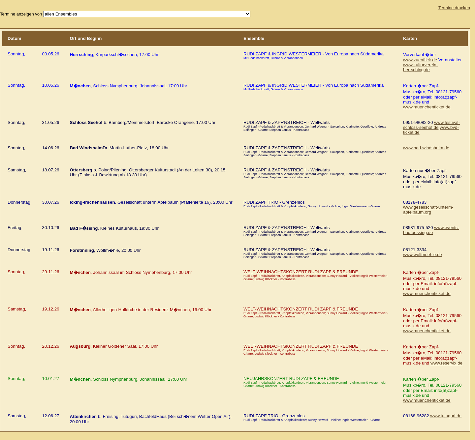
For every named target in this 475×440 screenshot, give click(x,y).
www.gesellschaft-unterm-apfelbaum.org (428, 210)
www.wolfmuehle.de (422, 254)
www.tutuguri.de (445, 415)
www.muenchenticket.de (427, 106)
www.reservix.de (446, 363)
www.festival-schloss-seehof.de (431, 125)
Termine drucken (454, 7)
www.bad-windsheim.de (426, 147)
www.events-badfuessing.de (431, 230)
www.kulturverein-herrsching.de (420, 67)
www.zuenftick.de (420, 59)
